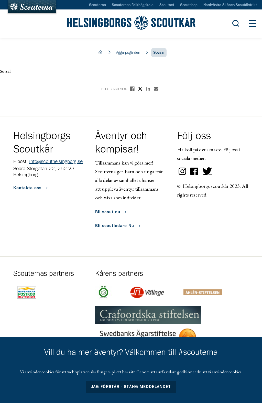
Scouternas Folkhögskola (133, 5)
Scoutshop (189, 5)
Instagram (182, 171)
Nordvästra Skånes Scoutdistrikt (230, 5)
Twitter (206, 171)
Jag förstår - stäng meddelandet (131, 387)
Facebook (194, 171)
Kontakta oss (27, 188)
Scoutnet (166, 5)
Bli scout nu (107, 212)
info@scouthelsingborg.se (56, 161)
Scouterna (97, 5)
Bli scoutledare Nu (114, 226)
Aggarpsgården (128, 53)
